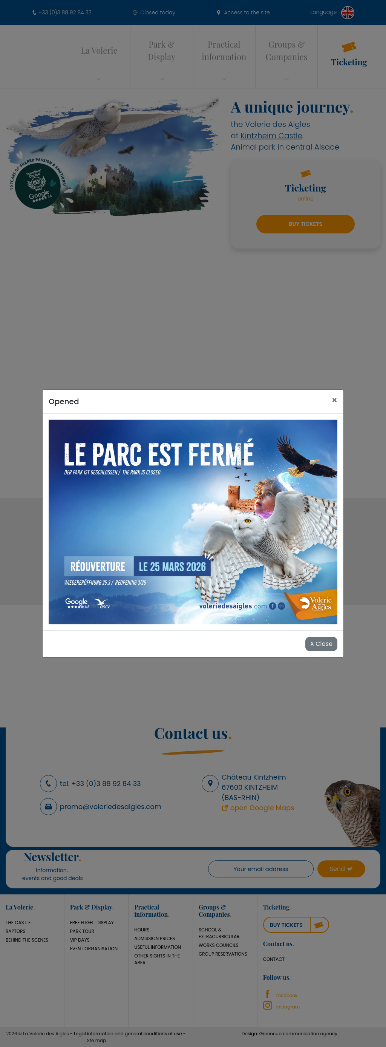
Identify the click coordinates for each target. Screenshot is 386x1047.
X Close (321, 643)
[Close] (334, 400)
